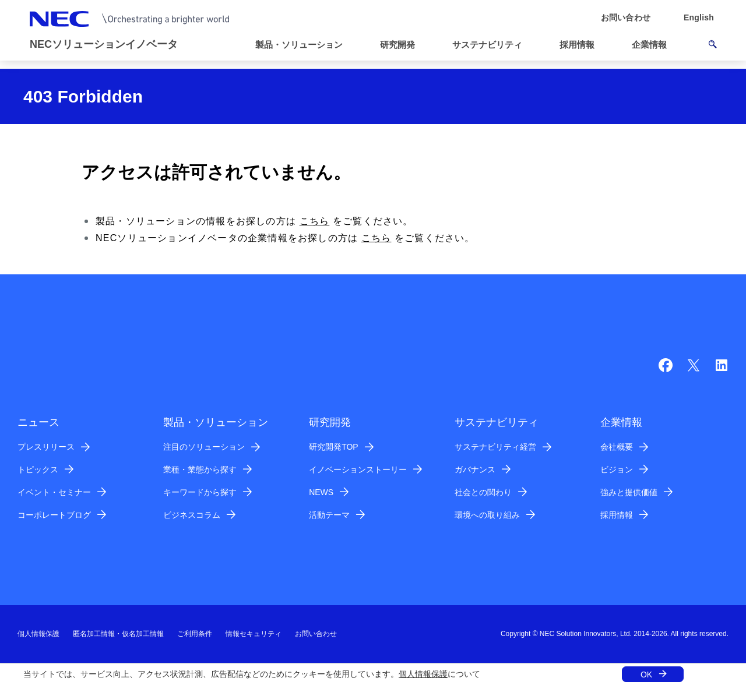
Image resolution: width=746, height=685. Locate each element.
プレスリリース (46, 446)
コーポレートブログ (54, 515)
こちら (315, 221)
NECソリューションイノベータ (104, 44)
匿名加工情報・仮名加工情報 (118, 634)
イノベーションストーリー (358, 469)
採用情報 (616, 515)
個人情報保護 (423, 674)
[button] (303, 45)
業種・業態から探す (200, 469)
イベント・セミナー (54, 492)
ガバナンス (475, 469)
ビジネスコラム (191, 515)
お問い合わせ (316, 634)
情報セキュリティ (253, 634)
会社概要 (616, 446)
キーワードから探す (200, 492)
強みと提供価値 (628, 492)
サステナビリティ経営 (495, 446)
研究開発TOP (333, 446)
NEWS (321, 492)
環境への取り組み (487, 515)
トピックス (37, 469)
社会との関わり (483, 492)
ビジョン (616, 469)
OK (646, 674)
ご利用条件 (194, 634)
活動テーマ (329, 515)
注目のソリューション (204, 446)
